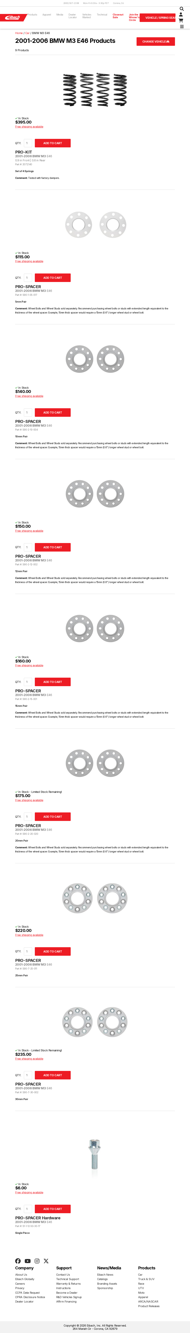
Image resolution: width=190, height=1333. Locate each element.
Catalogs (102, 1279)
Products (32, 14)
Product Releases (149, 1306)
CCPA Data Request (27, 1292)
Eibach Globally (24, 1279)
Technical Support (67, 1279)
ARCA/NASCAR (148, 1301)
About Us (21, 1274)
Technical (102, 14)
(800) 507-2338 (71, 3)
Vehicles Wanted (86, 16)
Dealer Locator (73, 16)
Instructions (63, 1288)
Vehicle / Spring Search (160, 17)
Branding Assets (107, 1283)
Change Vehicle (155, 41)
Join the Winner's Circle (134, 17)
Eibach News (105, 1274)
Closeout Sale (118, 16)
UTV (141, 1288)
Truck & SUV (146, 1279)
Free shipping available (29, 126)
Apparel (47, 14)
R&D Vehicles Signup (69, 1297)
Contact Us (63, 1274)
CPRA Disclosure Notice (30, 1297)
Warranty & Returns (68, 1283)
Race (141, 1283)
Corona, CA (118, 3)
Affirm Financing (66, 1301)
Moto (141, 1292)
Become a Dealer (67, 1292)
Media (60, 14)
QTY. (18, 143)
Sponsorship (105, 1288)
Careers (20, 1283)
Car (140, 1274)
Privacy (19, 1288)
